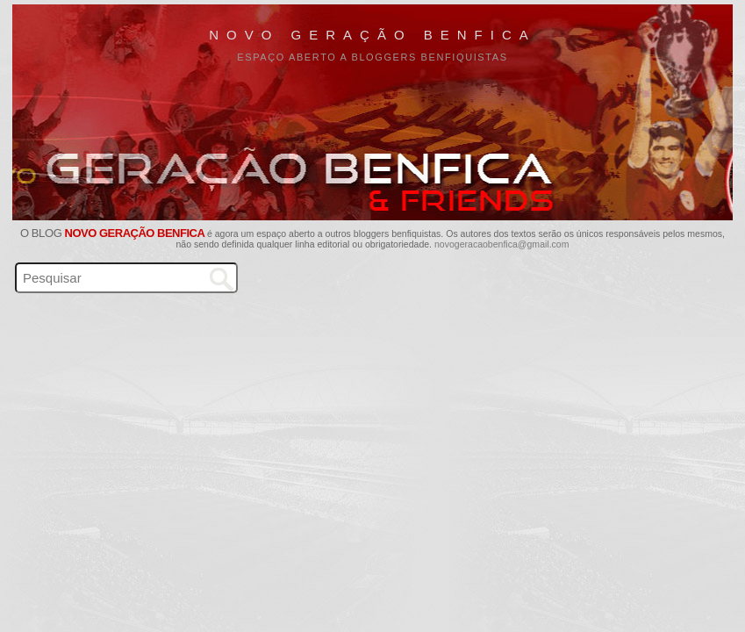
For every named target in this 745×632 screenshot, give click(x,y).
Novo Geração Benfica (372, 34)
